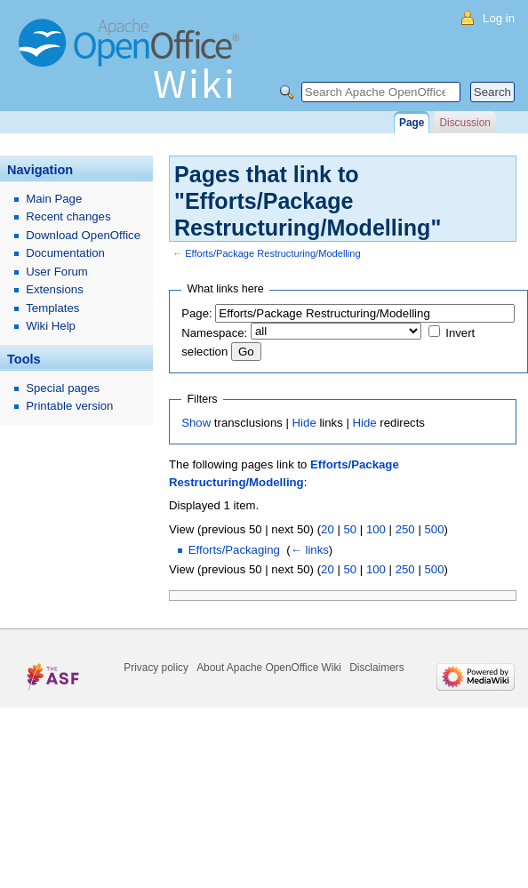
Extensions (55, 289)
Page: (196, 313)
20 (327, 529)
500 (434, 529)
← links (310, 549)
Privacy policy (156, 667)
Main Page (54, 198)
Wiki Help (51, 325)
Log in (499, 18)
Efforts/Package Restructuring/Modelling (272, 253)
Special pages (63, 388)
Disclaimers (376, 667)
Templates (52, 308)
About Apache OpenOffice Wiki (268, 667)
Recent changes (68, 216)
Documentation (65, 253)
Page (411, 122)
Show (196, 422)
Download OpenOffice (83, 235)
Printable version (69, 405)
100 (376, 529)
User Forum (57, 271)
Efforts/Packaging (234, 549)
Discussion (464, 122)
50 (349, 529)
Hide (304, 422)
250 (405, 529)
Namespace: (214, 333)
